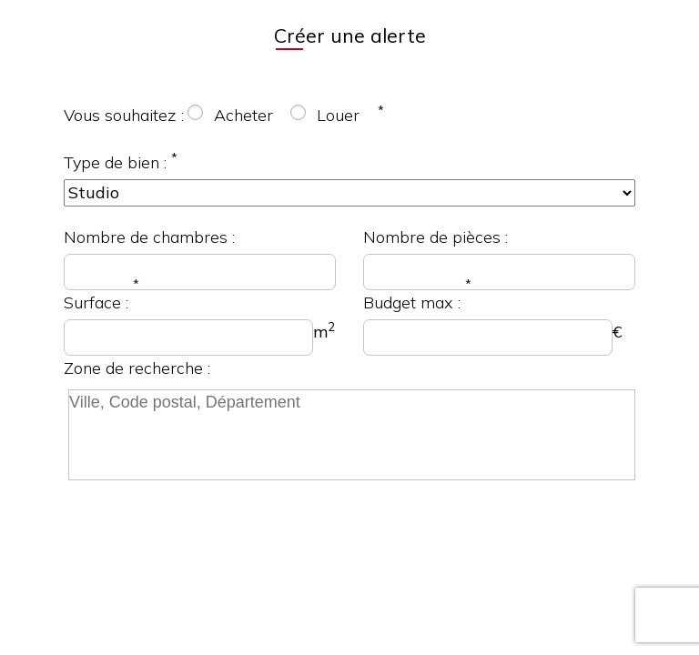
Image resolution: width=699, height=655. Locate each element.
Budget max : (412, 302)
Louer (338, 115)
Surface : (96, 302)
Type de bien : (115, 162)
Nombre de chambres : (149, 237)
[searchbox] (351, 434)
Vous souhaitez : (124, 115)
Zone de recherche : (137, 368)
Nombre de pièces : (435, 237)
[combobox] (349, 438)
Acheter (243, 115)
